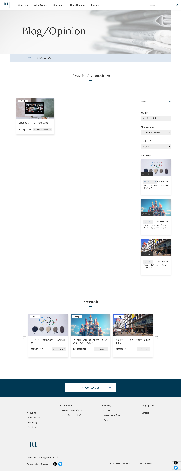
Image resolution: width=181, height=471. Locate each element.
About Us (31, 413)
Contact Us (92, 387)
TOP (29, 58)
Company (106, 405)
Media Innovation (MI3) (71, 410)
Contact (145, 413)
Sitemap (44, 464)
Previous (24, 336)
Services (32, 427)
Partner (106, 420)
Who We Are (34, 418)
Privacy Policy (32, 464)
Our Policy (32, 422)
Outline (106, 410)
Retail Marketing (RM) (71, 415)
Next (156, 336)
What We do (66, 405)
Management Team (112, 415)
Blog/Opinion (147, 405)
